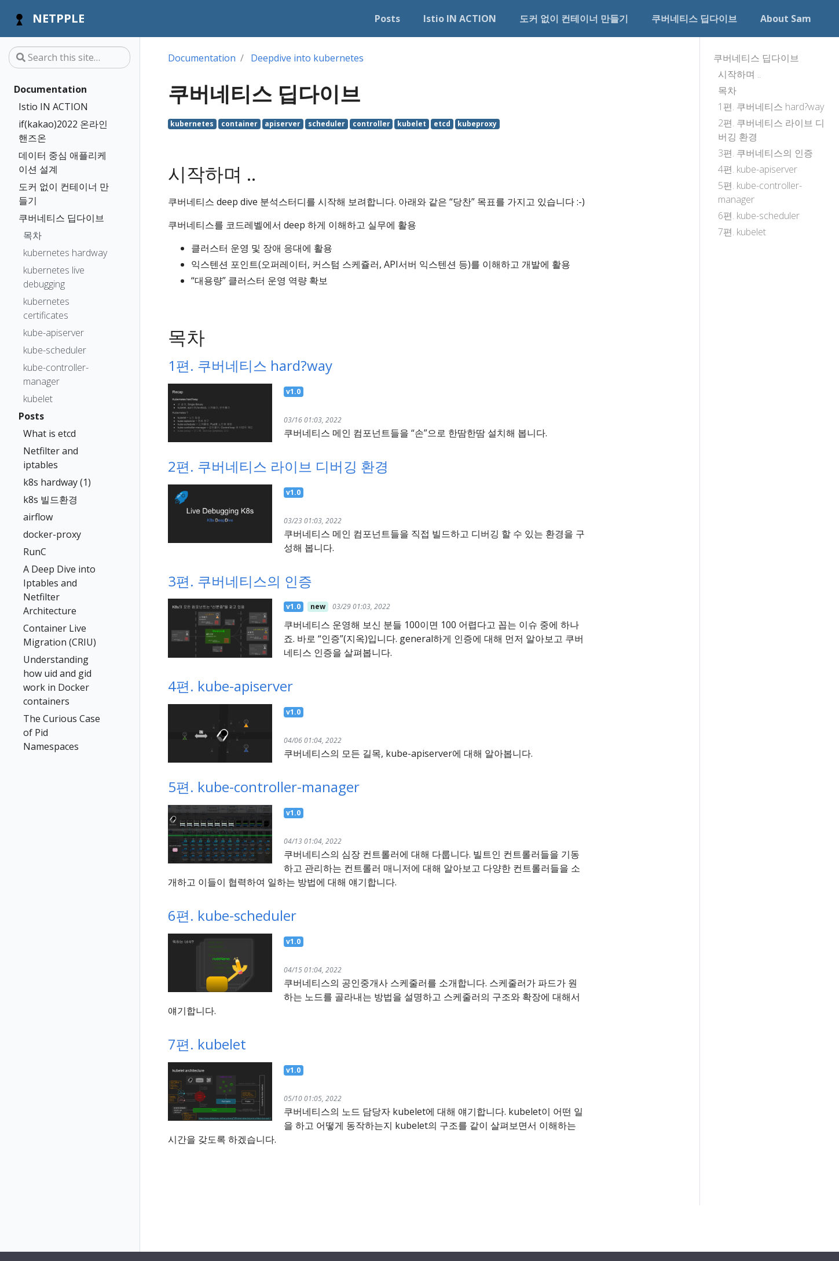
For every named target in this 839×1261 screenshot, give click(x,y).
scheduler (326, 124)
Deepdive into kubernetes (307, 58)
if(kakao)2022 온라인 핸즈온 (63, 131)
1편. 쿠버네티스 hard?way (771, 106)
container (239, 124)
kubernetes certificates (46, 308)
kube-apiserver (53, 332)
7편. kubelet (742, 231)
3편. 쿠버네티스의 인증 (765, 153)
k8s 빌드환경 (50, 499)
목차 (32, 235)
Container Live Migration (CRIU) (59, 635)
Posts (31, 416)
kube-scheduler (54, 350)
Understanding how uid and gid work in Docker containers (57, 680)
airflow (38, 517)
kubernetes (192, 124)
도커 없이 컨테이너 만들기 (64, 193)
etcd (442, 124)
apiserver (283, 124)
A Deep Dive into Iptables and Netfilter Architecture (59, 590)
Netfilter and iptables (50, 457)
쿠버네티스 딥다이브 (61, 218)
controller (371, 124)
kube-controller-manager (56, 374)
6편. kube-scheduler (759, 215)
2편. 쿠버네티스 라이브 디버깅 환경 (771, 129)
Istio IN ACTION (53, 106)
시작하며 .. (739, 74)
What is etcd (49, 433)
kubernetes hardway (65, 252)
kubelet (38, 398)
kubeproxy (477, 124)
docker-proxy (52, 534)
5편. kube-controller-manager (760, 192)
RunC (34, 551)
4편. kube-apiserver (757, 169)
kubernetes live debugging (54, 277)
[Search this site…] (69, 57)
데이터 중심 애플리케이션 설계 (63, 162)
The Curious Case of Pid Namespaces (61, 732)
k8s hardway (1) (57, 482)
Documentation (50, 89)
